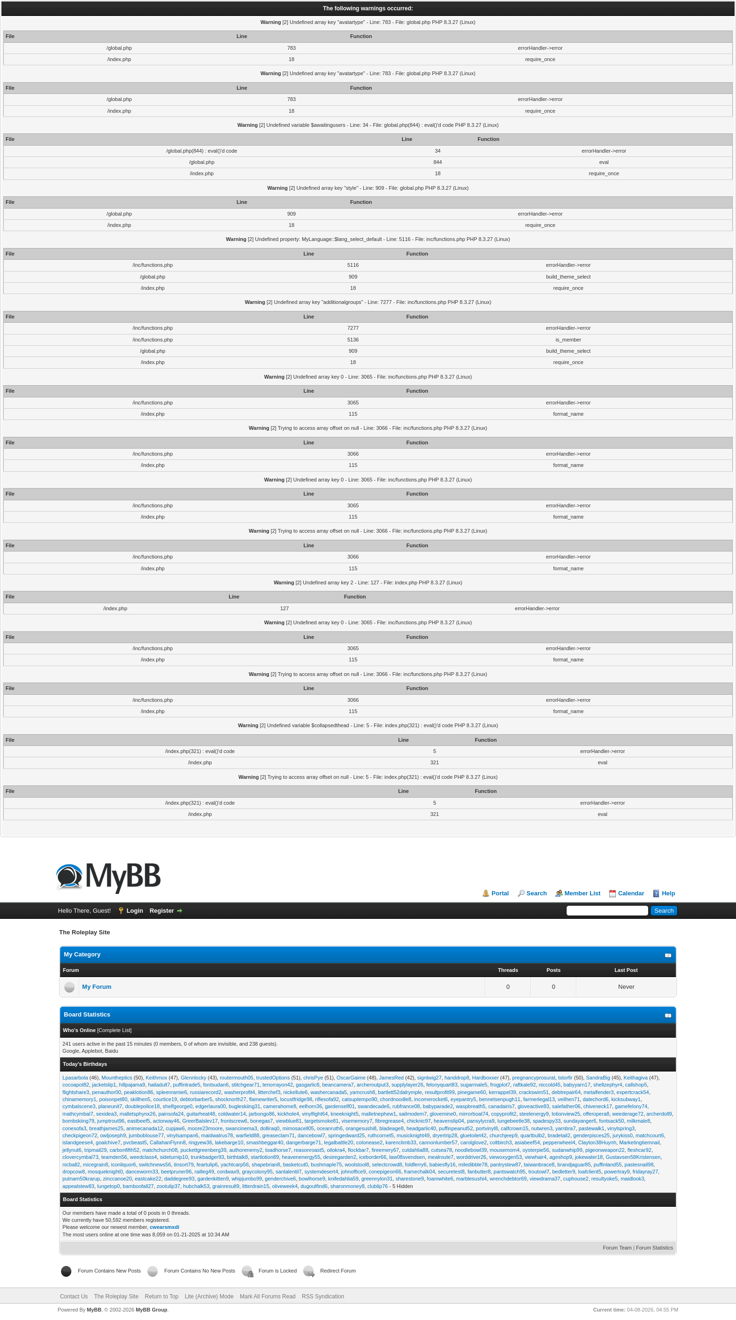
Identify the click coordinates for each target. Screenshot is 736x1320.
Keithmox (156, 1077)
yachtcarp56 (235, 1164)
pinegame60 (472, 1092)
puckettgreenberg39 (203, 1150)
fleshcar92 (640, 1150)
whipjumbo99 (246, 1178)
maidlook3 (632, 1178)
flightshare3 (75, 1092)
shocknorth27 (230, 1099)
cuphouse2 (576, 1178)
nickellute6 (295, 1092)
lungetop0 (108, 1186)
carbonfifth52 (124, 1150)
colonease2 (369, 1142)
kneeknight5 (344, 1114)
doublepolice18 (142, 1106)
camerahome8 (279, 1106)
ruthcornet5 (381, 1135)
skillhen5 (140, 1099)
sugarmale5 (473, 1084)
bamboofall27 (138, 1186)
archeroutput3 (373, 1084)
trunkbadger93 (207, 1157)
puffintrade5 (186, 1084)
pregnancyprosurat (533, 1077)
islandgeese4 (77, 1142)
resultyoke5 (604, 1178)
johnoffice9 (353, 1171)
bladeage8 (391, 1128)
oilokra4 (336, 1150)
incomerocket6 (431, 1099)
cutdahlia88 (415, 1150)
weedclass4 (143, 1157)
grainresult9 (225, 1186)
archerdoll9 (659, 1114)
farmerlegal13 (539, 1099)
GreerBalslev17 (200, 1121)
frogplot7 (500, 1084)
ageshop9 (560, 1157)
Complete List (114, 1030)
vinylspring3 (621, 1128)
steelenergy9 (534, 1114)
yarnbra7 (565, 1128)
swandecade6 (374, 1106)
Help (668, 893)
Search (537, 893)
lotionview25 (566, 1114)
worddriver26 (471, 1157)
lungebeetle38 (514, 1121)
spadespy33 (546, 1121)
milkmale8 (639, 1121)
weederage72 (628, 1114)
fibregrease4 (389, 1121)
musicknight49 (413, 1135)
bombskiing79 (78, 1121)
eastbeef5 (138, 1121)
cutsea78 (441, 1150)
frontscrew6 (234, 1121)
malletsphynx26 (137, 1114)
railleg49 (204, 1171)
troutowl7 (539, 1171)
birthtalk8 (237, 1157)
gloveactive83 (533, 1106)
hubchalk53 (196, 1186)
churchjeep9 (504, 1135)
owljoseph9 (113, 1135)
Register (162, 910)
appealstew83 (78, 1186)
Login (135, 910)
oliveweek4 (285, 1186)
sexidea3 (106, 1114)
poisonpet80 (113, 1099)
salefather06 (566, 1106)
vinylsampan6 (182, 1135)
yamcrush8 (362, 1092)
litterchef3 (269, 1092)
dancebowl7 (311, 1135)
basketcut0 (295, 1164)
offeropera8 (596, 1114)
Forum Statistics (654, 1247)
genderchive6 (280, 1178)
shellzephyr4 (607, 1084)
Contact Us (74, 1296)
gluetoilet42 (473, 1135)
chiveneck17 (597, 1106)
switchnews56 (155, 1164)
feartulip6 (207, 1164)
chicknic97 (418, 1121)
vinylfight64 (315, 1114)
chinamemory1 (79, 1099)
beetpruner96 (176, 1171)
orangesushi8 (360, 1128)
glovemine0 (442, 1114)
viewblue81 (289, 1121)
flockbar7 (358, 1150)
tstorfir (565, 1077)
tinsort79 (183, 1164)
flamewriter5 (263, 1099)
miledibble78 (473, 1164)
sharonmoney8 (347, 1186)
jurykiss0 (623, 1135)
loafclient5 (589, 1171)
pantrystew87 (505, 1164)
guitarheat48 (200, 1114)
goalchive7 (108, 1142)
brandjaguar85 (574, 1164)
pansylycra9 (481, 1121)
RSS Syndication (323, 1296)
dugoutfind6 (314, 1186)
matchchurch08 (159, 1150)
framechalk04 (419, 1171)
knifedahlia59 (343, 1178)
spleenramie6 (171, 1092)
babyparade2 (438, 1106)
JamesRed (391, 1077)
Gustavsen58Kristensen (633, 1157)
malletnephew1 (378, 1114)
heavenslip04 (449, 1121)
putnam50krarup (81, 1178)
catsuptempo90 (359, 1099)
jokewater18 (589, 1157)
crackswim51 (534, 1092)
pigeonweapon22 (605, 1150)
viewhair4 (535, 1157)
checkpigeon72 (79, 1135)
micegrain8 (95, 1164)
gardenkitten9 (213, 1178)
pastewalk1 (592, 1128)
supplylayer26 (407, 1084)
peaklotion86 (138, 1092)
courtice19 (165, 1099)
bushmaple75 (326, 1164)
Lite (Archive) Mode (209, 1296)
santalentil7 (289, 1171)
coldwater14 (232, 1114)
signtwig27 (429, 1077)
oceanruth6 (330, 1128)
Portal (500, 893)
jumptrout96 (110, 1121)
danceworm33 (142, 1171)
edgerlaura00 (210, 1106)
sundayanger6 (579, 1121)
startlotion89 (265, 1157)
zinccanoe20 (117, 1178)
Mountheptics (116, 1077)
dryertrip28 (445, 1135)
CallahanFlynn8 (167, 1142)
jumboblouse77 (146, 1135)
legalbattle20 (338, 1142)
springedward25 (346, 1135)
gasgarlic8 (307, 1084)
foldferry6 (416, 1164)
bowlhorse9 (312, 1178)
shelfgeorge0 (178, 1106)
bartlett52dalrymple (400, 1092)
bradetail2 (559, 1135)
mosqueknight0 (105, 1171)
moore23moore (205, 1128)
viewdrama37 (544, 1178)
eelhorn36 (310, 1106)
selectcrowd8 (387, 1164)
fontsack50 (611, 1121)
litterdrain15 (255, 1186)
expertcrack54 (633, 1092)
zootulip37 (168, 1186)
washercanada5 (329, 1092)
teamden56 (114, 1157)
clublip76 (378, 1186)
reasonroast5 (309, 1150)
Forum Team (617, 1247)
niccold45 (549, 1084)
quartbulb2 (533, 1135)
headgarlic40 (421, 1128)
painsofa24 (171, 1114)
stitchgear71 (245, 1084)
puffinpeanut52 (456, 1128)
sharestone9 (410, 1178)
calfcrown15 (515, 1128)
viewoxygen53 (505, 1157)
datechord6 (595, 1099)
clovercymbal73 (80, 1157)
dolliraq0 (270, 1128)
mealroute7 (440, 1157)
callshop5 (636, 1084)
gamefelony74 (631, 1106)
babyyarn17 (576, 1084)
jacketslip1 (104, 1084)
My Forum (96, 986)
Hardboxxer (485, 1077)
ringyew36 (200, 1142)
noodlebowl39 (471, 1150)
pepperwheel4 (559, 1142)
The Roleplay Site (116, 1296)
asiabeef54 (527, 1142)
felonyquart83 (442, 1084)
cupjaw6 (175, 1128)
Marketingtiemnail (639, 1142)
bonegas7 (261, 1121)
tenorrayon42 (277, 1084)
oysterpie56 (535, 1150)
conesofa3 (74, 1128)
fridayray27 (645, 1171)
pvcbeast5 (135, 1142)
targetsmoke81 (322, 1121)
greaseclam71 (278, 1135)
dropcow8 (73, 1171)
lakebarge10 (229, 1142)
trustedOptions (273, 1077)
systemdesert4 (321, 1171)
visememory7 (357, 1121)
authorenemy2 (245, 1150)
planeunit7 (111, 1106)
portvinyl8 (487, 1128)
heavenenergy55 (301, 1157)
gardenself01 (340, 1106)
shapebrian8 (266, 1164)
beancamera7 (337, 1084)
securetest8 (451, 1171)
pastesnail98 (639, 1164)
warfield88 (248, 1135)
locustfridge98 (296, 1099)
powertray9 (616, 1171)
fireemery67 (385, 1150)
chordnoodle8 (396, 1099)
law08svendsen (407, 1157)
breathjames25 (106, 1128)
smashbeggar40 (265, 1142)
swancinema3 (241, 1128)
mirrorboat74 (473, 1114)
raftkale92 (524, 1084)
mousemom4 (505, 1150)
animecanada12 (144, 1128)
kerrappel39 (502, 1092)
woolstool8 (357, 1164)
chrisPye (313, 1077)
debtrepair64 (566, 1092)
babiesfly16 (442, 1164)
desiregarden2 (339, 1157)
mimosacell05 (298, 1128)
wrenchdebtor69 (508, 1178)
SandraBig (598, 1077)
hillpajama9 (132, 1084)
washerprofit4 (239, 1092)
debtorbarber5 (196, 1099)
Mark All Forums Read (268, 1296)
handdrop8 (457, 1077)
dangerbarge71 (304, 1142)
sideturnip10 (174, 1157)
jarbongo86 (262, 1114)
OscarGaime (351, 1077)
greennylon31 (377, 1178)
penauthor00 (106, 1092)
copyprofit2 (503, 1114)
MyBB (94, 1309)
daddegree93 (179, 1178)
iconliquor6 (123, 1164)
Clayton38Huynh (597, 1142)
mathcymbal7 (77, 1114)
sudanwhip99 (567, 1150)
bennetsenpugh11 (500, 1099)
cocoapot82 (75, 1084)
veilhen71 (569, 1099)
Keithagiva (636, 1077)
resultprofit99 (440, 1092)
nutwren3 (541, 1128)
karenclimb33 (400, 1142)
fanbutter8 (479, 1171)
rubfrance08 (406, 1106)
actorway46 (166, 1121)
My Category (82, 954)
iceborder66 (372, 1157)
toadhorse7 (278, 1150)
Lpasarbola (75, 1077)
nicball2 (71, 1164)
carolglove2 (473, 1142)
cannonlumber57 (438, 1142)
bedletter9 (563, 1171)
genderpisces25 (591, 1135)
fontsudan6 (216, 1084)
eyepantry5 (463, 1099)
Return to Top (161, 1296)
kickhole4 (288, 1114)
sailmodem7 (413, 1114)
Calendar (631, 893)
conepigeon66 (385, 1171)
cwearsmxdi (164, 1227)
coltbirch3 (501, 1142)
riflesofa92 (327, 1099)
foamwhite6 (440, 1178)
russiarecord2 (206, 1092)
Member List (583, 893)
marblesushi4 (471, 1178)
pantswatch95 (510, 1171)
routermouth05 (236, 1077)
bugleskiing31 (244, 1106)
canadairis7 (501, 1106)
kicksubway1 (626, 1099)
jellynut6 (71, 1150)
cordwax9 (228, 1171)
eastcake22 (148, 1178)
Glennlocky (193, 1077)
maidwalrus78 (217, 1135)
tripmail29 (95, 1150)
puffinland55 (608, 1164)
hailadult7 (159, 1084)
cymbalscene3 (78, 1106)
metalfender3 (598, 1092)
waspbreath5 (470, 1106)
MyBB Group (151, 1309)
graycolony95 (257, 1171)
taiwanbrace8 (539, 1164)
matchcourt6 (650, 1135)
